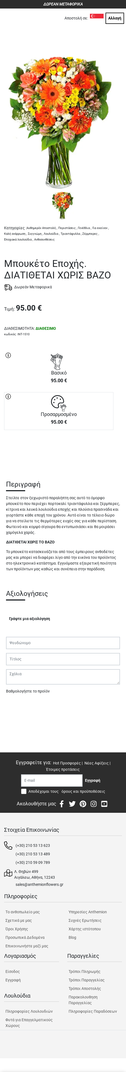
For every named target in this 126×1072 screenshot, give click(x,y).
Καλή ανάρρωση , (15, 234)
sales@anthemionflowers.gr (39, 884)
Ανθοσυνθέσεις (44, 239)
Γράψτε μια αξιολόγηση (29, 618)
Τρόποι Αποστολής (85, 988)
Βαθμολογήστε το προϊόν (28, 691)
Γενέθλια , (84, 228)
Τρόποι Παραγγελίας (87, 980)
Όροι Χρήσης (16, 929)
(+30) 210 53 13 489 (33, 854)
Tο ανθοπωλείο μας (22, 912)
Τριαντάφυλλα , (71, 234)
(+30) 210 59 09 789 (33, 862)
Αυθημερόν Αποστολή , (42, 228)
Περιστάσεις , (67, 228)
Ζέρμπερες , (90, 234)
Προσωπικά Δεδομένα (25, 937)
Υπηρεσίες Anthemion (88, 912)
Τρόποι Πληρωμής (85, 971)
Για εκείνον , (100, 228)
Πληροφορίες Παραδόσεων (93, 1011)
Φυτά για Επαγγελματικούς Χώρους (29, 1023)
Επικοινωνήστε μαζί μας (26, 946)
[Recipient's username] (52, 780)
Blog (72, 937)
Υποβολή (17, 705)
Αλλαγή (114, 18)
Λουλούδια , (52, 234)
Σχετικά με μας (18, 920)
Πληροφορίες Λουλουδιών (29, 1011)
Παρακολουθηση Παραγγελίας (83, 1000)
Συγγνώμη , (35, 234)
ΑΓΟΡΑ (59, 449)
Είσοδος (12, 971)
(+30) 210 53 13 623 (33, 845)
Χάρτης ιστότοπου (85, 929)
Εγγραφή (13, 980)
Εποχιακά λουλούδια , (18, 239)
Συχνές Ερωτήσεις (85, 920)
